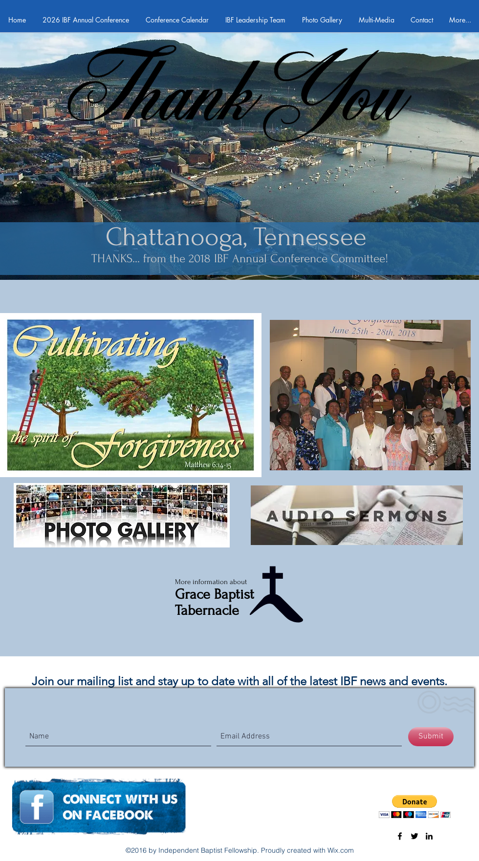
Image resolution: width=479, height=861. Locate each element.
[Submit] (431, 736)
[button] (415, 806)
